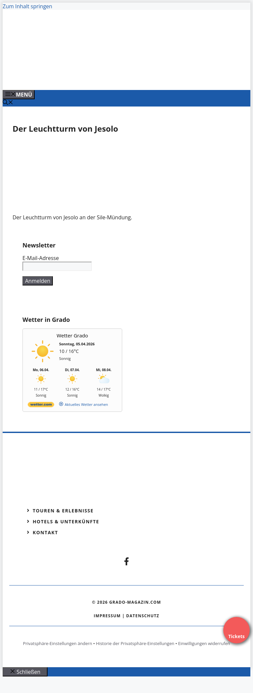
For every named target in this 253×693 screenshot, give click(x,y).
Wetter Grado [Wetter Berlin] (72, 335)
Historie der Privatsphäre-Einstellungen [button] (135, 643)
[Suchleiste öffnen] (8, 103)
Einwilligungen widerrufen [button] (204, 643)
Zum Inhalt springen (27, 6)
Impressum (107, 616)
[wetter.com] (41, 405)
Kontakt (45, 532)
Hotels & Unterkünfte (66, 521)
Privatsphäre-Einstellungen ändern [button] (57, 643)
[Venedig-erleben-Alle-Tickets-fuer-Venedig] (133, 77)
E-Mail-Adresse (40, 258)
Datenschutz (142, 616)
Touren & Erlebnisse (63, 510)
